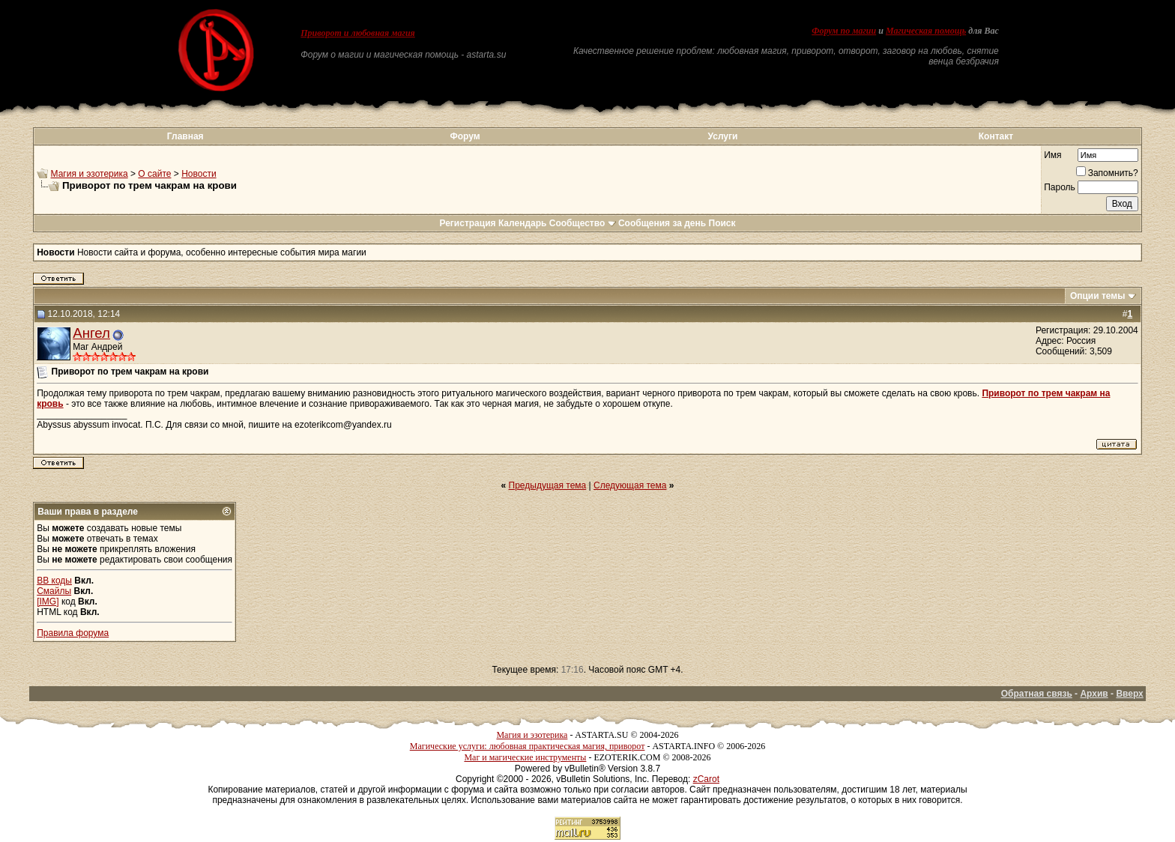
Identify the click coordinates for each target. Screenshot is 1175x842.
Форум (465, 136)
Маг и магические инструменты (525, 757)
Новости (198, 174)
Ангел (91, 333)
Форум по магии (844, 30)
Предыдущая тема (548, 485)
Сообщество (582, 223)
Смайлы (54, 591)
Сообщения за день (662, 223)
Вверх (1129, 693)
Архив (1094, 693)
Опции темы (1098, 296)
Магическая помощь (926, 30)
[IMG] (47, 601)
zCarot (706, 779)
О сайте (154, 174)
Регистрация (467, 223)
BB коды (54, 580)
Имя (1052, 155)
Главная (185, 136)
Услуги (723, 136)
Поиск (722, 223)
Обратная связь (1036, 693)
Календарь (522, 223)
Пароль (1059, 187)
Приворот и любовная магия (357, 33)
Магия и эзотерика (89, 174)
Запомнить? (1107, 173)
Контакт (996, 136)
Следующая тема (629, 485)
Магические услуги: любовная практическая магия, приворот (527, 746)
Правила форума (73, 633)
